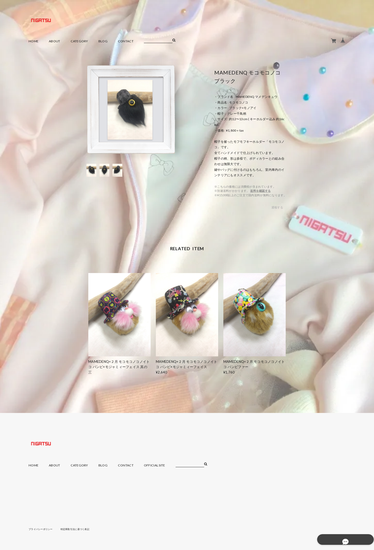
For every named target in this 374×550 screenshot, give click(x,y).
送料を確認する (260, 190)
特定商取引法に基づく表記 (79, 529)
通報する (277, 207)
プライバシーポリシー (42, 529)
